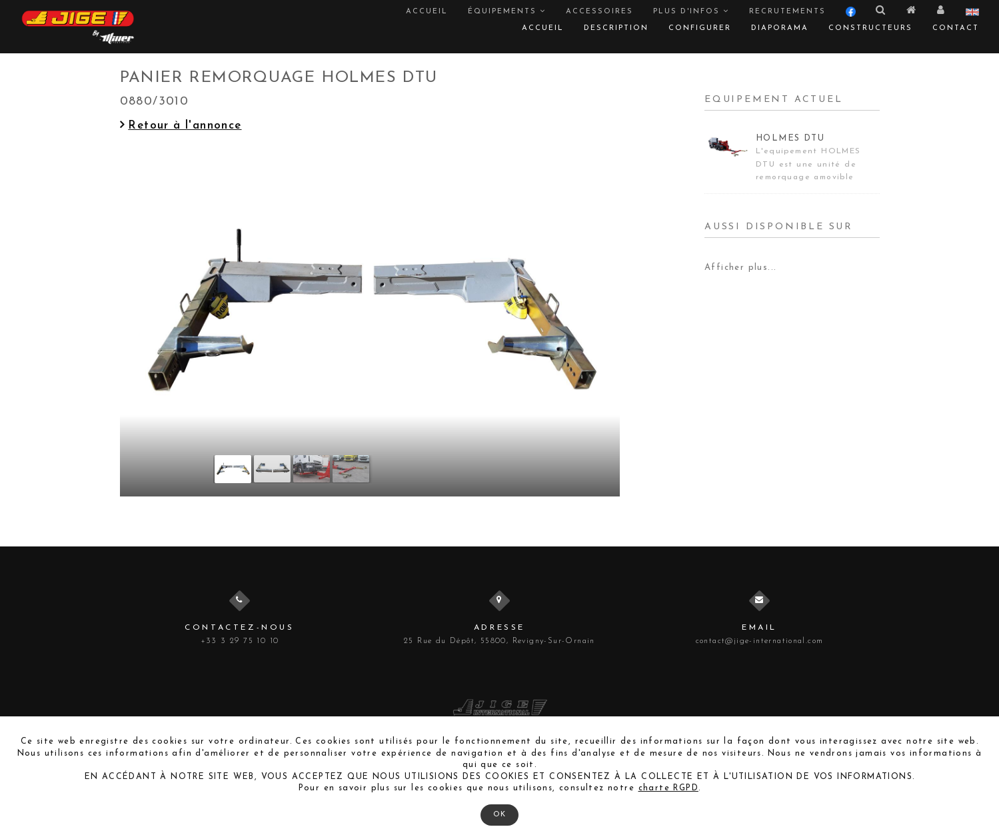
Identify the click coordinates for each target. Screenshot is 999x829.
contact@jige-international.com (760, 641)
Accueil (427, 11)
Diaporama (779, 28)
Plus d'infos (691, 11)
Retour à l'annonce (181, 125)
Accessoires (599, 11)
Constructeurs (870, 28)
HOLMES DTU (790, 138)
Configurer (699, 28)
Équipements (507, 11)
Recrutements (787, 11)
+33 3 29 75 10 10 (240, 641)
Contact (955, 28)
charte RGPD (668, 788)
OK (499, 814)
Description (616, 28)
